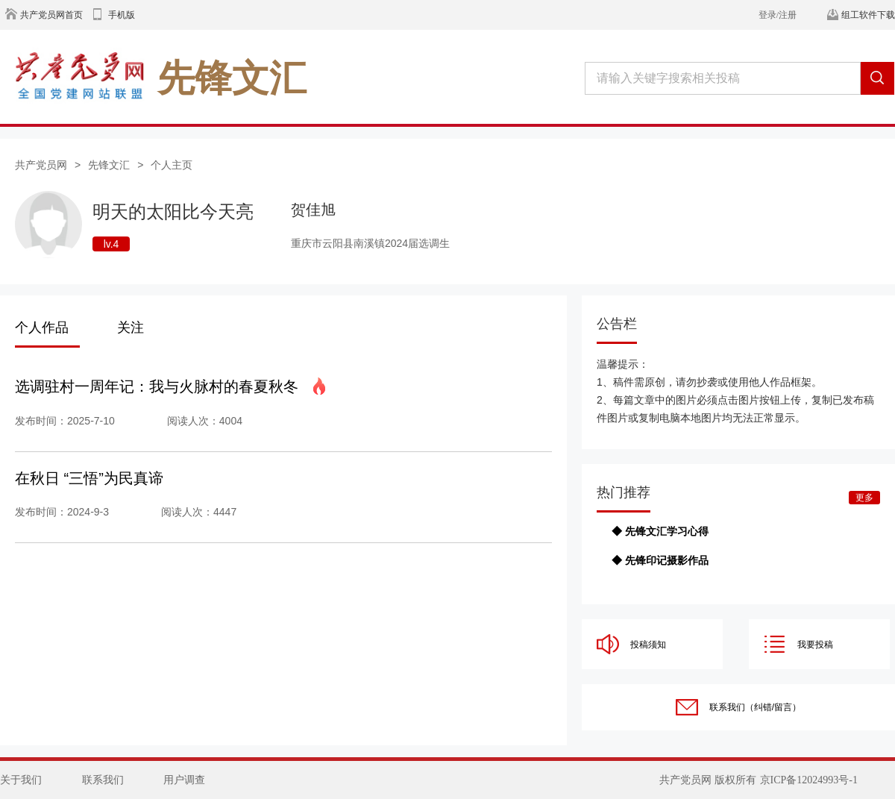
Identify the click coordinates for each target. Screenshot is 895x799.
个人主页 (171, 165)
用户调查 (184, 780)
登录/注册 (778, 15)
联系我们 (103, 780)
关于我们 (21, 780)
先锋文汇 (109, 165)
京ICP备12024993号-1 (809, 780)
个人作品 (42, 327)
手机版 (121, 15)
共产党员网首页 (51, 15)
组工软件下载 (868, 15)
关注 (130, 327)
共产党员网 (41, 165)
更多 (864, 497)
